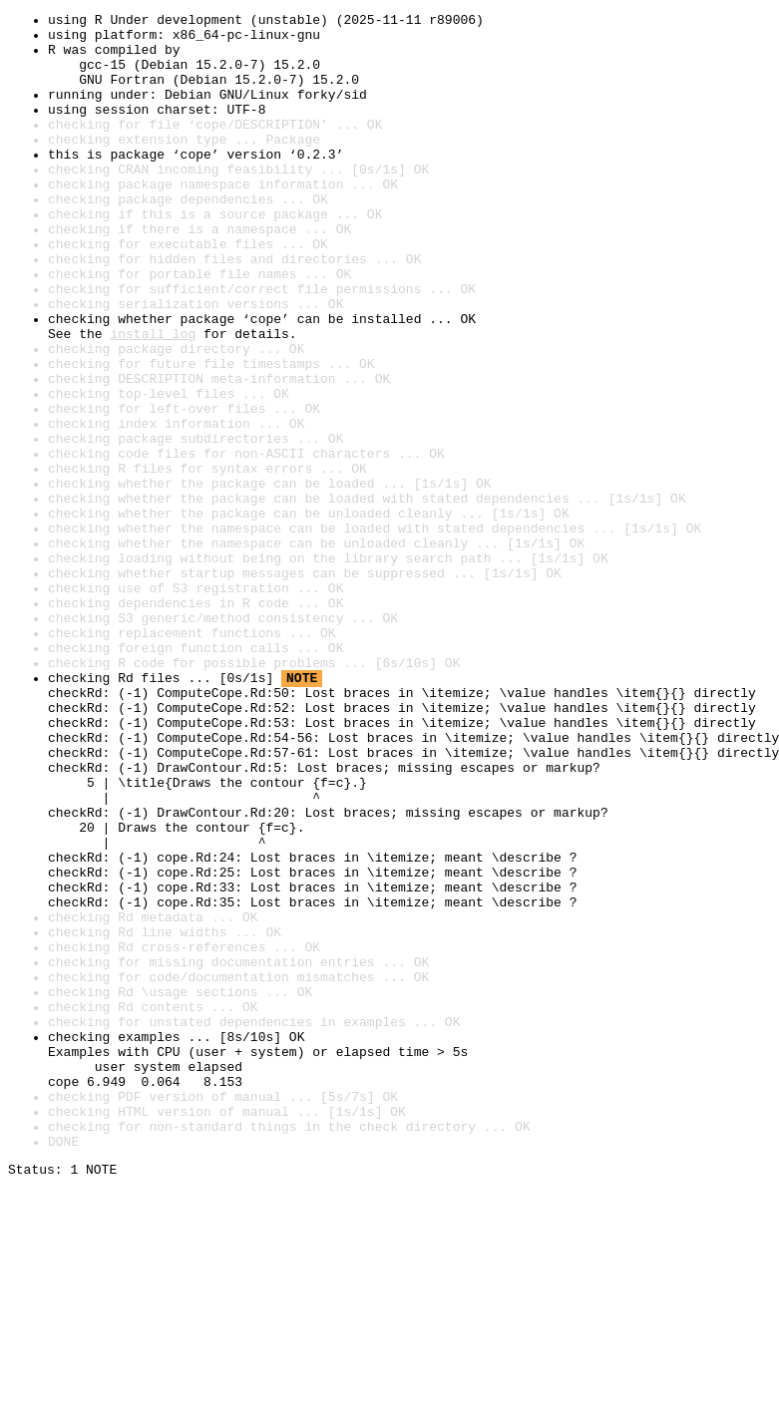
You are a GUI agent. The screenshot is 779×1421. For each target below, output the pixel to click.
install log (152, 399)
